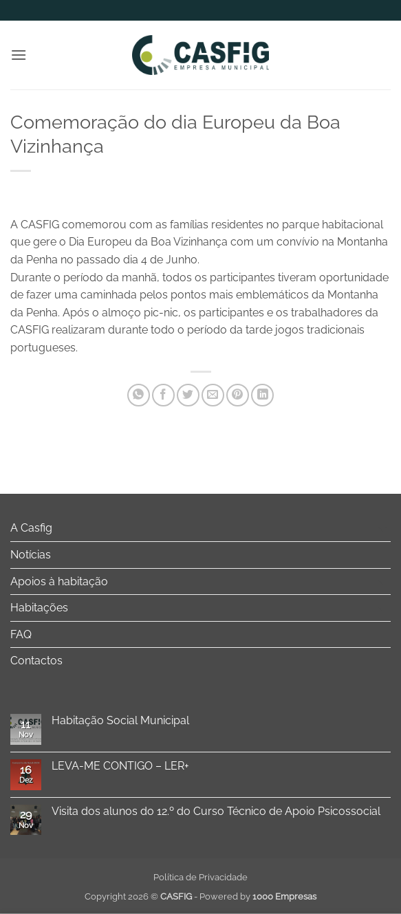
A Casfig (31, 527)
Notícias (30, 554)
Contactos (36, 660)
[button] (18, 55)
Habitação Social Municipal (120, 720)
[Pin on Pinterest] (237, 395)
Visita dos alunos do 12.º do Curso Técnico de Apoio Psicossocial (216, 811)
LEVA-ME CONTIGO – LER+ (120, 765)
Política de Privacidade (200, 877)
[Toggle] (382, 528)
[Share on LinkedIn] (262, 395)
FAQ (21, 634)
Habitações (39, 607)
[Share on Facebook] (163, 395)
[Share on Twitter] (188, 395)
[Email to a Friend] (213, 395)
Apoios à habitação (59, 581)
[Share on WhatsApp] (138, 395)
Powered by (257, 896)
